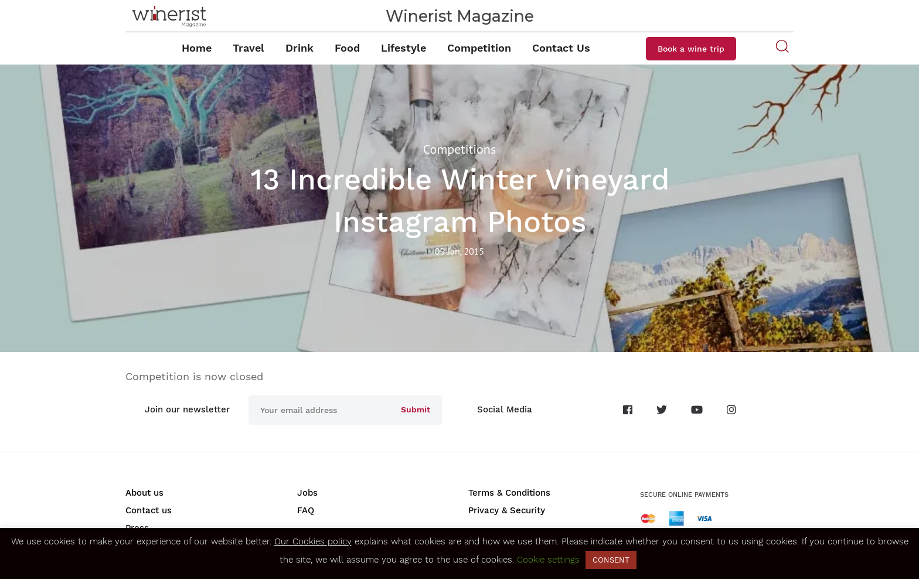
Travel (248, 48)
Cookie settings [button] (548, 559)
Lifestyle (403, 48)
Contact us (148, 510)
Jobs (307, 492)
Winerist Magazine (460, 16)
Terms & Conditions (509, 492)
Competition (479, 48)
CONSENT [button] (611, 560)
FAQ (305, 510)
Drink (299, 48)
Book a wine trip (691, 48)
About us (144, 492)
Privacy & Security (506, 510)
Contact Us (561, 48)
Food (347, 48)
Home (197, 48)
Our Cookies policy (313, 541)
